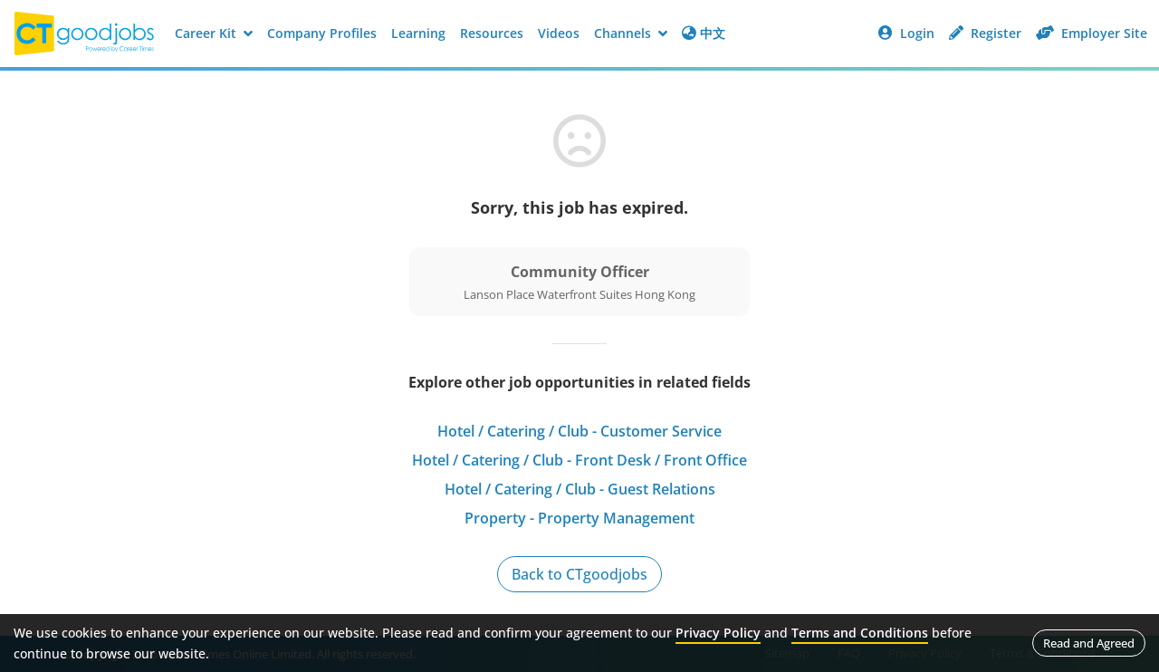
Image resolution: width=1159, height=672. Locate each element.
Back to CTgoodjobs (579, 574)
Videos (559, 33)
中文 (703, 33)
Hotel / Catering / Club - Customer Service (579, 431)
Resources (491, 33)
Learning (418, 33)
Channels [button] (630, 33)
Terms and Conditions (859, 632)
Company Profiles (322, 33)
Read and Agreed (1089, 643)
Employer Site (1091, 33)
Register (985, 33)
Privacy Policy (718, 632)
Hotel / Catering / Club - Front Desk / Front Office (579, 460)
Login (906, 33)
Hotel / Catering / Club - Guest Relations (580, 489)
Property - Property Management (579, 518)
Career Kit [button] (214, 33)
